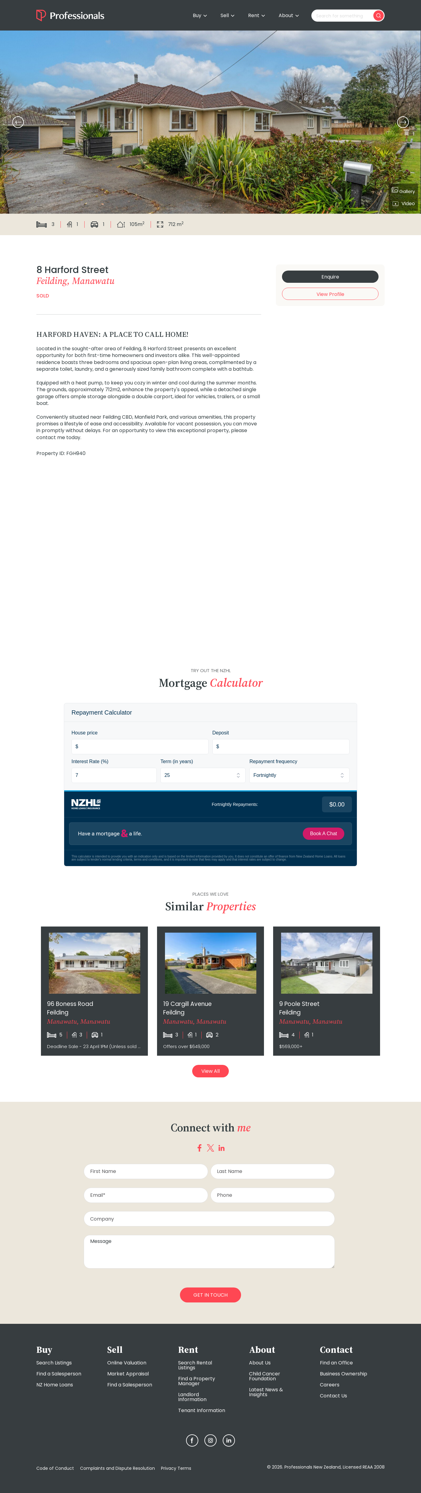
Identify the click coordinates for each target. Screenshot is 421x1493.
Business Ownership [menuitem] (343, 1373)
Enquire (330, 276)
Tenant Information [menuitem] (201, 1410)
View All (210, 1071)
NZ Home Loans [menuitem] (54, 1384)
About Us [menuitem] (260, 1362)
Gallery (403, 191)
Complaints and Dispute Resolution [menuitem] (117, 1468)
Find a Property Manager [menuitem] (196, 1381)
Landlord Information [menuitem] (192, 1397)
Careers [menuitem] (329, 1384)
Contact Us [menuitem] (333, 1395)
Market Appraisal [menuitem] (128, 1373)
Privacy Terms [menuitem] (176, 1468)
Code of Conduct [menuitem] (55, 1468)
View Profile (330, 294)
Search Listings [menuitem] (54, 1362)
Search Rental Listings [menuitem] (195, 1365)
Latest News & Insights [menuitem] (266, 1392)
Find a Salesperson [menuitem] (58, 1373)
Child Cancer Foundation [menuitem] (264, 1376)
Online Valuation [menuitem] (126, 1362)
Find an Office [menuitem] (336, 1362)
